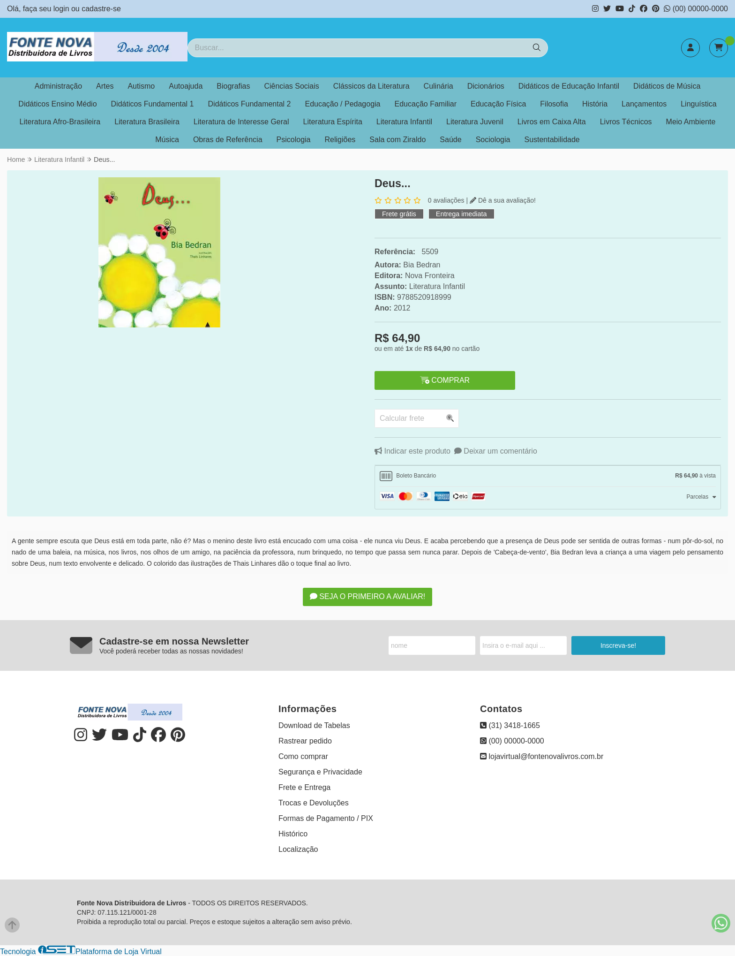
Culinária (438, 86)
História (595, 104)
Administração (58, 86)
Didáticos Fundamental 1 (152, 104)
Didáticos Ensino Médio (57, 104)
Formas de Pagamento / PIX (325, 818)
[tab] (548, 476)
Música (167, 140)
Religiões (340, 140)
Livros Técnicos (626, 122)
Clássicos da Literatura (371, 86)
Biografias (233, 86)
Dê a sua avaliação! (503, 200)
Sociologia (493, 140)
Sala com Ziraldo (397, 140)
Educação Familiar (426, 104)
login (62, 9)
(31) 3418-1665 (510, 725)
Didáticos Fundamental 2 (249, 104)
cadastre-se (101, 9)
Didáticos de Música (666, 86)
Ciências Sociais (291, 86)
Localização (298, 849)
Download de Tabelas (314, 725)
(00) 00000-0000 (696, 9)
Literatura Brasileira (147, 122)
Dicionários (485, 86)
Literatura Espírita (332, 122)
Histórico (293, 834)
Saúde (450, 140)
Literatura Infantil (404, 122)
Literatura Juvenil (474, 122)
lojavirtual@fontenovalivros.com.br (541, 756)
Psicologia (294, 140)
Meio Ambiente (691, 122)
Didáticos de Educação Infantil (568, 86)
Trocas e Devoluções (313, 803)
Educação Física (498, 104)
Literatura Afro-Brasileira (60, 122)
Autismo (141, 86)
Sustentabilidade (551, 140)
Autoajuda (185, 86)
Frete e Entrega (304, 787)
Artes (104, 86)
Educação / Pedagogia (343, 104)
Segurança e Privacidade (320, 772)
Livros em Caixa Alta (552, 122)
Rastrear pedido (305, 741)
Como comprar (303, 756)
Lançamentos (644, 104)
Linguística (699, 104)
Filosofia (554, 104)
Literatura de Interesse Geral (241, 122)
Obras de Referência (227, 140)
